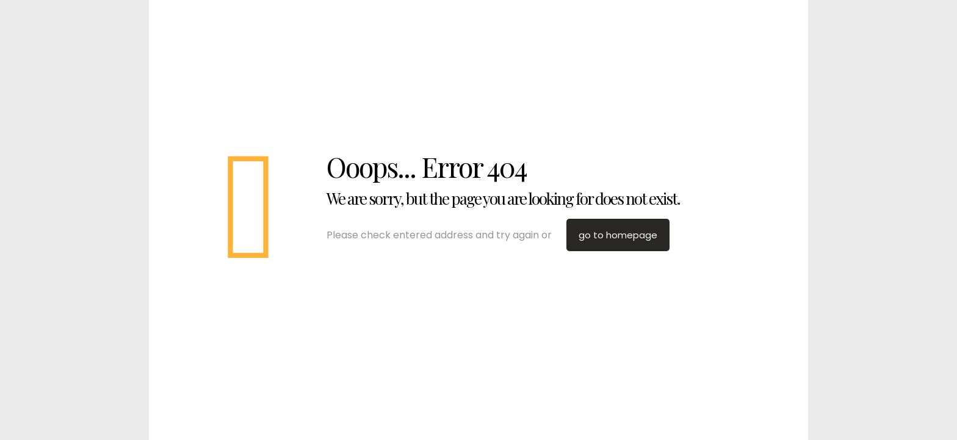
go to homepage (618, 235)
